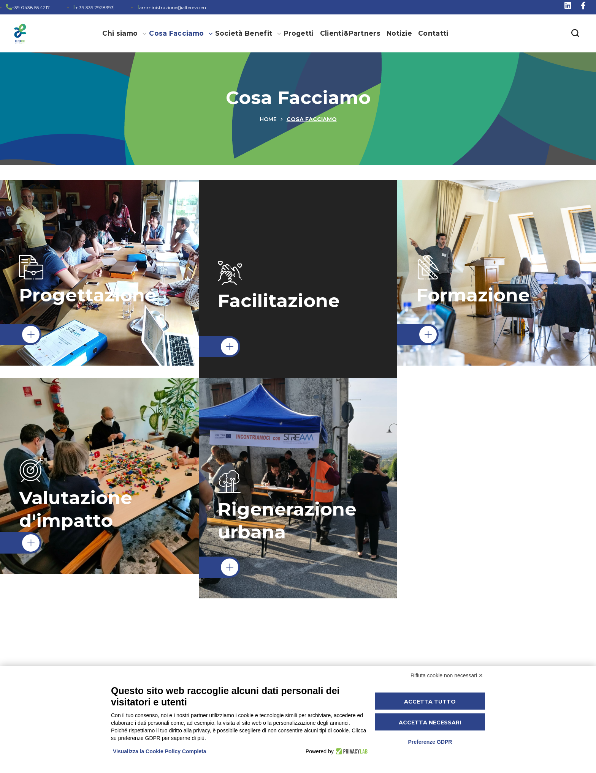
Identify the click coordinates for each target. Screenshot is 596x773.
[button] (575, 33)
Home (268, 119)
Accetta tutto (430, 701)
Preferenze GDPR (430, 742)
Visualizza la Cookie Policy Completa (159, 751)
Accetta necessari (430, 722)
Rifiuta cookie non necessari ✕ (447, 675)
